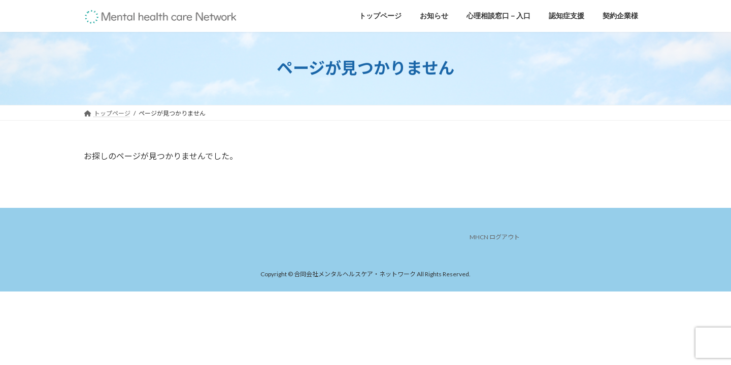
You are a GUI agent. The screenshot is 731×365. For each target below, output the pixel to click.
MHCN (479, 237)
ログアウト (504, 237)
